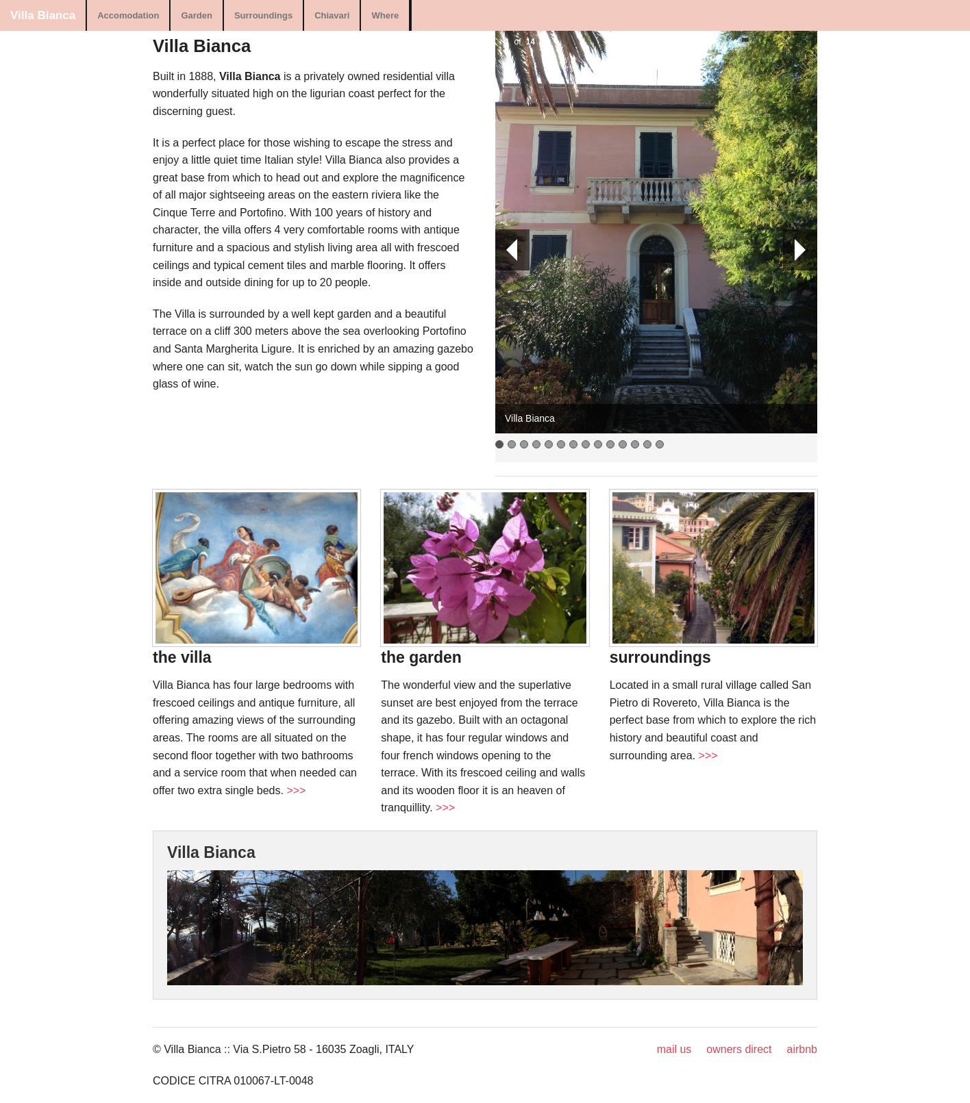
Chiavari (331, 15)
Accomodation (128, 15)
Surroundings (263, 15)
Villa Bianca (42, 15)
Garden (196, 15)
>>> (296, 790)
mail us (674, 1049)
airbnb (802, 1049)
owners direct (738, 1049)
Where (385, 15)
